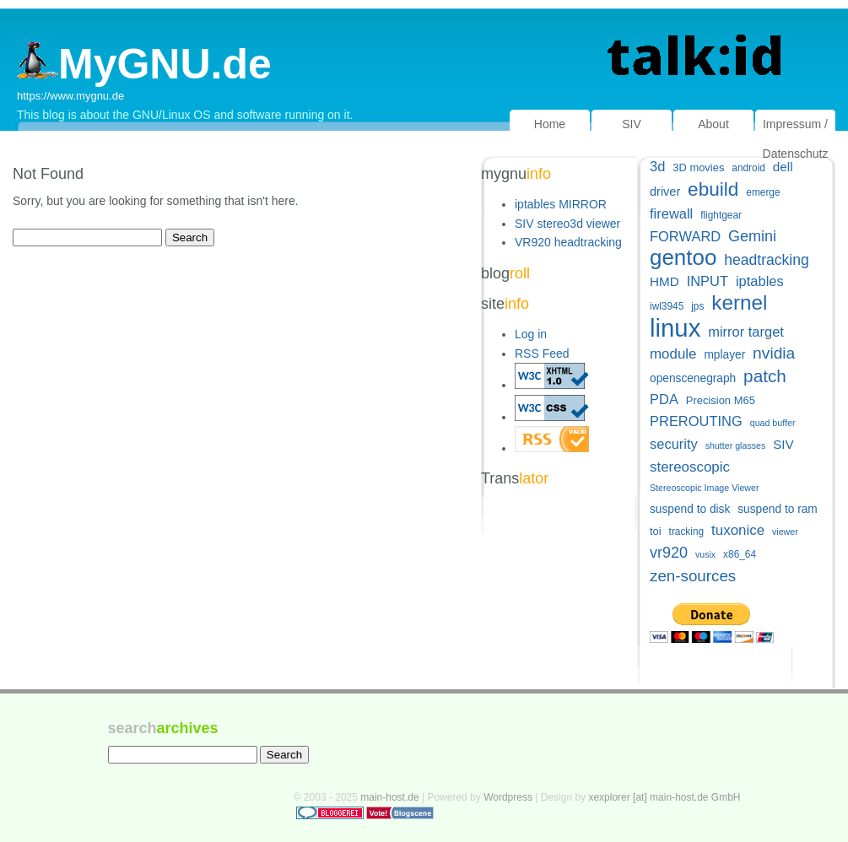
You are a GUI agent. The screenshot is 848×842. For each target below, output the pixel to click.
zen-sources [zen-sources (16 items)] (693, 576)
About (713, 124)
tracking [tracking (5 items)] (687, 531)
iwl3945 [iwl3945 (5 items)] (666, 306)
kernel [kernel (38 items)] (739, 302)
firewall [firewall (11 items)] (671, 213)
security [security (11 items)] (674, 443)
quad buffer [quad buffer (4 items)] (773, 423)
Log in (531, 334)
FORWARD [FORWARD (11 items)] (685, 236)
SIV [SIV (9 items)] (783, 444)
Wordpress (507, 797)
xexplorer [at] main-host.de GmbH (664, 797)
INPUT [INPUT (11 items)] (707, 281)
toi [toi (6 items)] (656, 531)
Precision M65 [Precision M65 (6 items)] (720, 400)
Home (549, 124)
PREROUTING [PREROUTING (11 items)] (696, 421)
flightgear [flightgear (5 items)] (721, 215)
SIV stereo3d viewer (567, 223)
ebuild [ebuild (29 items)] (713, 189)
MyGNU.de (144, 64)
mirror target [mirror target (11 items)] (746, 331)
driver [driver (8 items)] (665, 191)
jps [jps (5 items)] (697, 306)
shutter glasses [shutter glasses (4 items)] (735, 445)
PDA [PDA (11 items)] (664, 399)
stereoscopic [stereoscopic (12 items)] (690, 467)
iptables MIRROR (561, 204)
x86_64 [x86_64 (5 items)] (739, 554)
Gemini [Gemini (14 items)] (752, 236)
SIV (631, 124)
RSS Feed (542, 353)
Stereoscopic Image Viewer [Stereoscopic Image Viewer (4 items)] (704, 488)
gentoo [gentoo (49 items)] (683, 257)
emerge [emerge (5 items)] (763, 192)
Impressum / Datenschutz (796, 138)
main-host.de (389, 797)
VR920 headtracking (568, 242)
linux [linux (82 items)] (675, 327)
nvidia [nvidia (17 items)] (774, 353)
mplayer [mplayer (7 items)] (724, 354)
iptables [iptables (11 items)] (760, 281)
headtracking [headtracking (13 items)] (766, 259)
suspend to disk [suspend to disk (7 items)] (690, 509)
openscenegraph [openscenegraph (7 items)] (693, 378)
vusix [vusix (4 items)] (705, 554)
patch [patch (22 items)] (764, 376)
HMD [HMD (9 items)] (664, 281)
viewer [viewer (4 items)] (785, 531)
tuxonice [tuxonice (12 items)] (737, 530)
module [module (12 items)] (673, 354)
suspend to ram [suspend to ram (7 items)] (777, 509)
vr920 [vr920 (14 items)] (669, 552)
